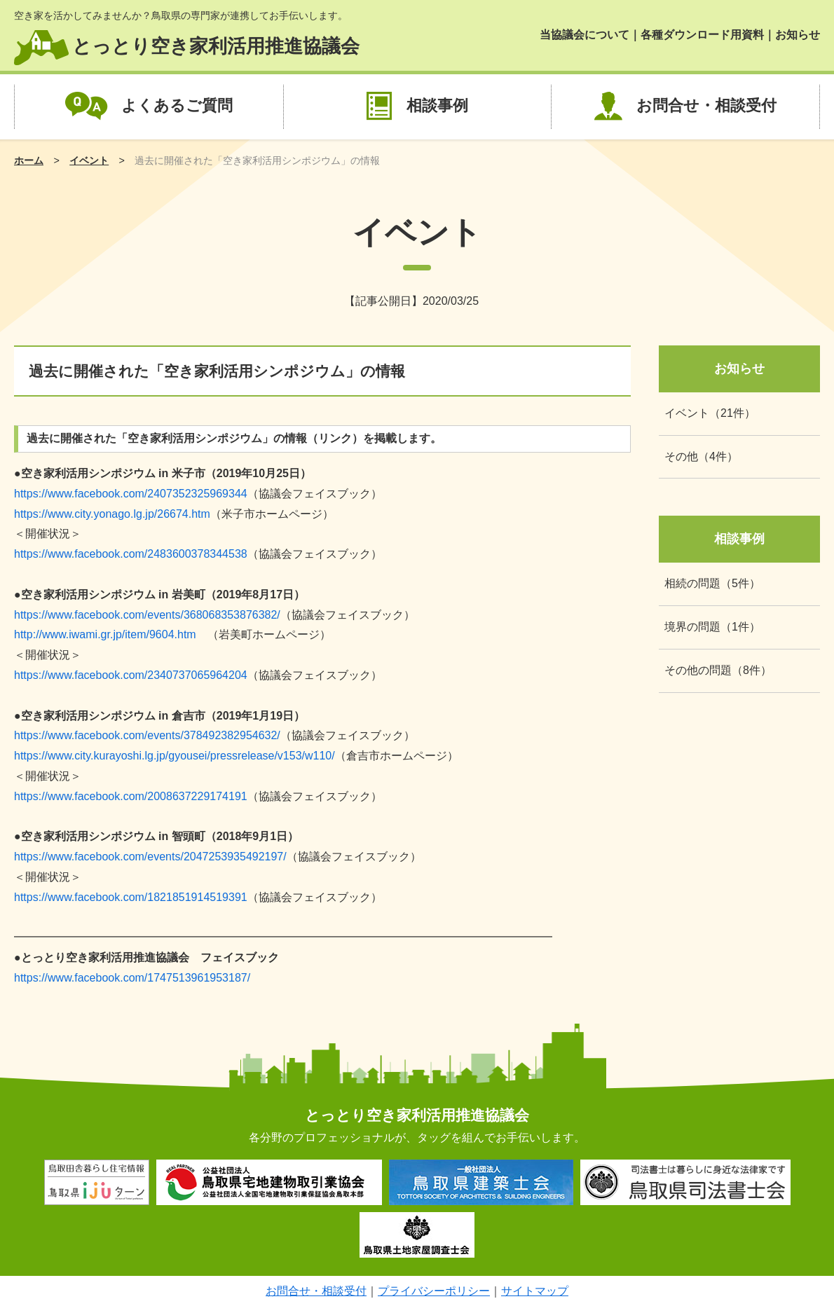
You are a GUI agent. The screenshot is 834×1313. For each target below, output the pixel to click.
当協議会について (584, 35)
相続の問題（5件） (712, 583)
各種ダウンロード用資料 (702, 35)
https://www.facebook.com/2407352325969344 (130, 494)
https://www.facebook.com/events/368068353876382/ (147, 615)
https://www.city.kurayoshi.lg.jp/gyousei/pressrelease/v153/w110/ (174, 756)
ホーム (28, 160)
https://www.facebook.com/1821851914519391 (130, 897)
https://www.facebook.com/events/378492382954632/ (147, 735)
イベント (89, 160)
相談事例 (437, 105)
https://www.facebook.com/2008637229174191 (130, 796)
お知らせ (797, 35)
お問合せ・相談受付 (706, 105)
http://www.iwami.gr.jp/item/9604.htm (105, 634)
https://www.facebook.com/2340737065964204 (130, 675)
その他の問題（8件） (718, 670)
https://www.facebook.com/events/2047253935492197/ (150, 856)
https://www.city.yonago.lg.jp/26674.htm (112, 514)
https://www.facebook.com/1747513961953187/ (132, 978)
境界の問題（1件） (712, 627)
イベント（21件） (710, 413)
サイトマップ (534, 1291)
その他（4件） (701, 456)
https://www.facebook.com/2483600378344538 (130, 554)
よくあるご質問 (177, 105)
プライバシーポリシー (434, 1291)
